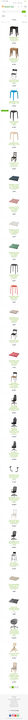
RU (25, 1)
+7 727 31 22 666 (5, 1)
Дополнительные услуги (14, 705)
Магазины (14, 697)
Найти (24, 11)
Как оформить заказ (14, 706)
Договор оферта (14, 700)
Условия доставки (14, 702)
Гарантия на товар (14, 703)
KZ (24, 1)
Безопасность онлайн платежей (14, 699)
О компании (14, 696)
